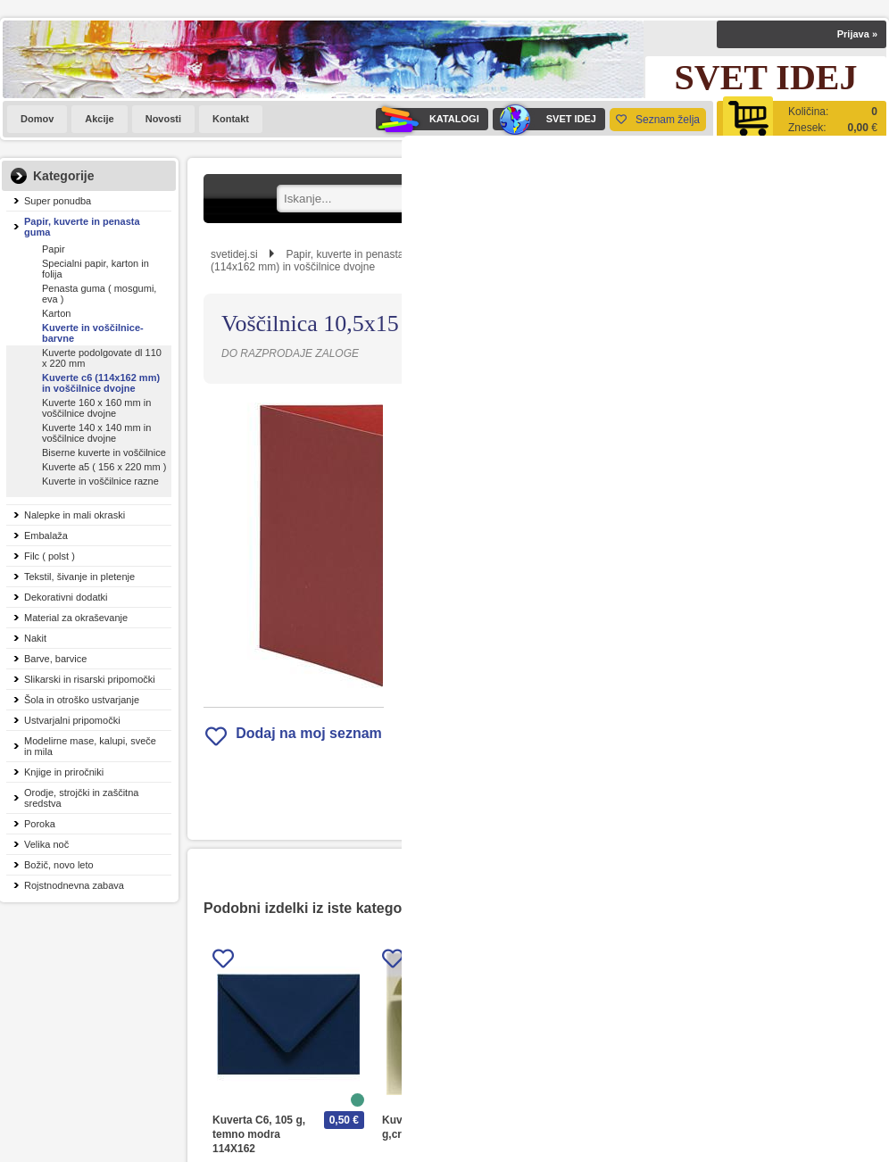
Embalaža (46, 535)
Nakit (35, 638)
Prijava (857, 34)
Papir (53, 249)
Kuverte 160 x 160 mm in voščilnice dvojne (96, 408)
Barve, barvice (55, 658)
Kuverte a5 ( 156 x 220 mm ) (104, 466)
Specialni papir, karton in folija (95, 268)
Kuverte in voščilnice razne (100, 481)
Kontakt (230, 118)
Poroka (39, 823)
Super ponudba (57, 200)
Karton (56, 313)
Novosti (163, 118)
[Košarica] (801, 119)
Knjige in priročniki (64, 772)
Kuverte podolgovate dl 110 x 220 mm (102, 358)
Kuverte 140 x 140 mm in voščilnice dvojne (96, 433)
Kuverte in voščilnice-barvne (93, 333)
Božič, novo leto (59, 864)
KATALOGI (427, 119)
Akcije (99, 118)
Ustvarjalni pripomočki (72, 720)
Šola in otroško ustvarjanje (81, 699)
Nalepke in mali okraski (74, 515)
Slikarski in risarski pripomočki (89, 679)
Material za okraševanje (76, 617)
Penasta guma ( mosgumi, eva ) (99, 293)
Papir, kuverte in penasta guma (82, 226)
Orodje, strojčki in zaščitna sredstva (81, 798)
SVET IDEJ (544, 119)
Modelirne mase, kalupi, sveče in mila (90, 746)
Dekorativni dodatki (66, 597)
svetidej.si (234, 254)
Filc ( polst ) (49, 556)
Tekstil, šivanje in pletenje (79, 576)
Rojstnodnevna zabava (74, 885)
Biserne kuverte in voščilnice (104, 452)
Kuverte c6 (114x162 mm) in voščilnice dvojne (101, 383)
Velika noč (46, 844)
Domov (37, 118)
